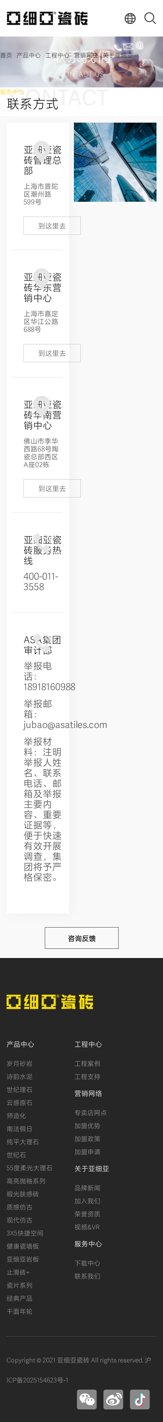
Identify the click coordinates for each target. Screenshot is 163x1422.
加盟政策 (87, 1138)
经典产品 (20, 1297)
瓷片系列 (20, 1284)
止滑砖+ (18, 1271)
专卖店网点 (90, 1112)
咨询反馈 (82, 938)
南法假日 (20, 1128)
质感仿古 (20, 1206)
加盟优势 (87, 1125)
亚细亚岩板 (23, 1258)
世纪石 (16, 1154)
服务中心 (12, 91)
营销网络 (86, 54)
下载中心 (87, 1262)
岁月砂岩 (20, 1063)
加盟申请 (87, 1151)
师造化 (16, 1115)
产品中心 (29, 54)
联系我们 (87, 1275)
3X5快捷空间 (25, 1232)
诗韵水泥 (20, 1076)
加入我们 (87, 1200)
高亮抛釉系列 (26, 1180)
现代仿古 (20, 1219)
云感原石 (20, 1102)
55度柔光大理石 (30, 1167)
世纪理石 (20, 1089)
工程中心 (57, 54)
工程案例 (87, 1063)
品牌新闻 (87, 1187)
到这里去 (52, 225)
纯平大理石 (23, 1141)
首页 (6, 54)
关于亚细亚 (118, 54)
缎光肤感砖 (23, 1193)
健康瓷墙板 (23, 1245)
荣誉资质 (87, 1213)
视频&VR (87, 1226)
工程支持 (87, 1076)
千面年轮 (20, 1310)
